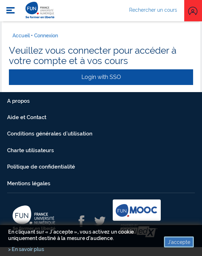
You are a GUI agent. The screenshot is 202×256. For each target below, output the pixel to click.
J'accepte (179, 242)
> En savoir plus (26, 249)
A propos (18, 101)
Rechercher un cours (153, 10)
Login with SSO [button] (101, 77)
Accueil (21, 35)
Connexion (46, 35)
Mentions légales (29, 183)
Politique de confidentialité (41, 167)
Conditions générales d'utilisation (49, 133)
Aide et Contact (26, 117)
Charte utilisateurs (30, 150)
